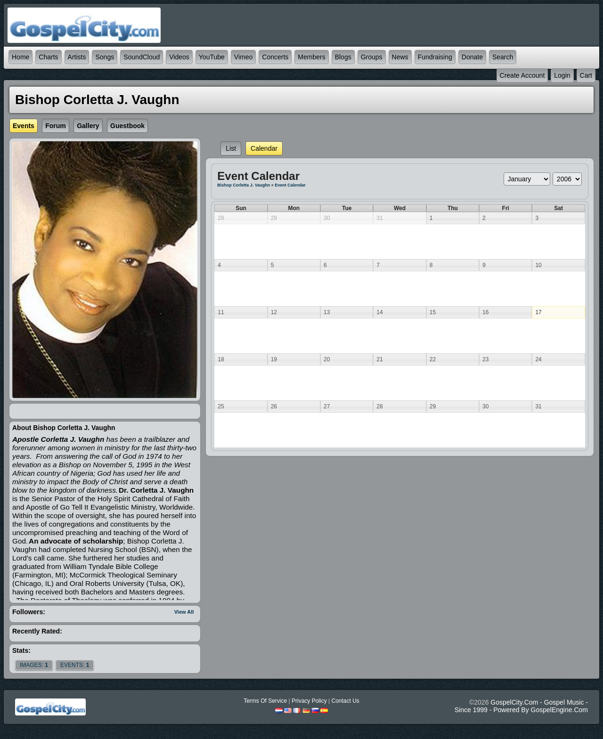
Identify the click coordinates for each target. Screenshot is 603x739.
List (231, 148)
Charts (48, 57)
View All (184, 612)
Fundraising (435, 57)
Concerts (275, 57)
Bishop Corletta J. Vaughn (243, 185)
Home (20, 57)
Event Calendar (290, 185)
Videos (179, 57)
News (400, 57)
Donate (472, 57)
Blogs (343, 57)
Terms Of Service (265, 701)
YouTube (212, 57)
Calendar (264, 148)
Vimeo (243, 57)
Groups (372, 57)
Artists (77, 57)
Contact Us (345, 701)
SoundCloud (141, 57)
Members (311, 57)
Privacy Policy (309, 701)
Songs (104, 57)
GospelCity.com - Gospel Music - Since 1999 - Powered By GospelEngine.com (521, 706)
